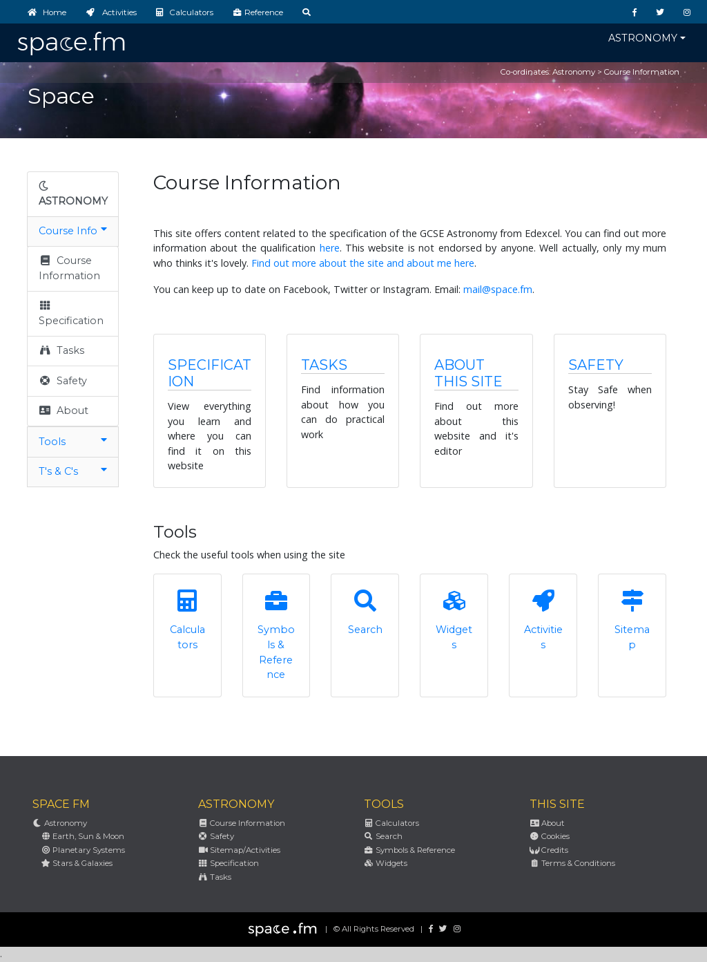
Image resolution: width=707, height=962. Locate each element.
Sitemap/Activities (239, 850)
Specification (71, 313)
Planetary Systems (83, 850)
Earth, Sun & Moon (82, 836)
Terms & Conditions (572, 863)
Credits (549, 850)
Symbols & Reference (409, 850)
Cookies (550, 836)
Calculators (391, 823)
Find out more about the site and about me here (362, 263)
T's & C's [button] (73, 471)
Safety (63, 381)
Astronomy (642, 38)
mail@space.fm (497, 289)
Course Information (69, 268)
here (330, 247)
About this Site (468, 373)
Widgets (385, 863)
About (63, 410)
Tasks (61, 350)
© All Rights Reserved (373, 929)
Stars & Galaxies (77, 863)
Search (383, 836)
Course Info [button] (73, 230)
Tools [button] (73, 441)
